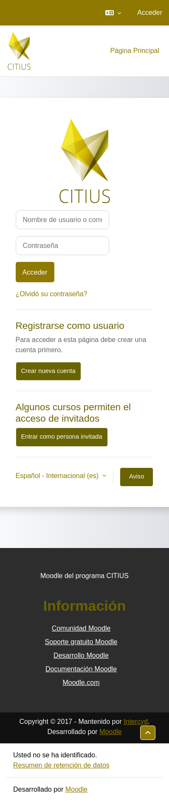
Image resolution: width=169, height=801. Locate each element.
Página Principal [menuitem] (134, 50)
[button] (113, 12)
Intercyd (136, 721)
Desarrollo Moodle (81, 655)
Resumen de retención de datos (61, 765)
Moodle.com (80, 682)
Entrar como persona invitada (61, 436)
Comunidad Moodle (81, 628)
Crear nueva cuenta (48, 370)
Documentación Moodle (81, 669)
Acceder (149, 12)
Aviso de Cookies (136, 480)
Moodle (110, 731)
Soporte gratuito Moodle (81, 641)
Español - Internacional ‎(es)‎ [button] (58, 475)
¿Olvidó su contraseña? (51, 294)
